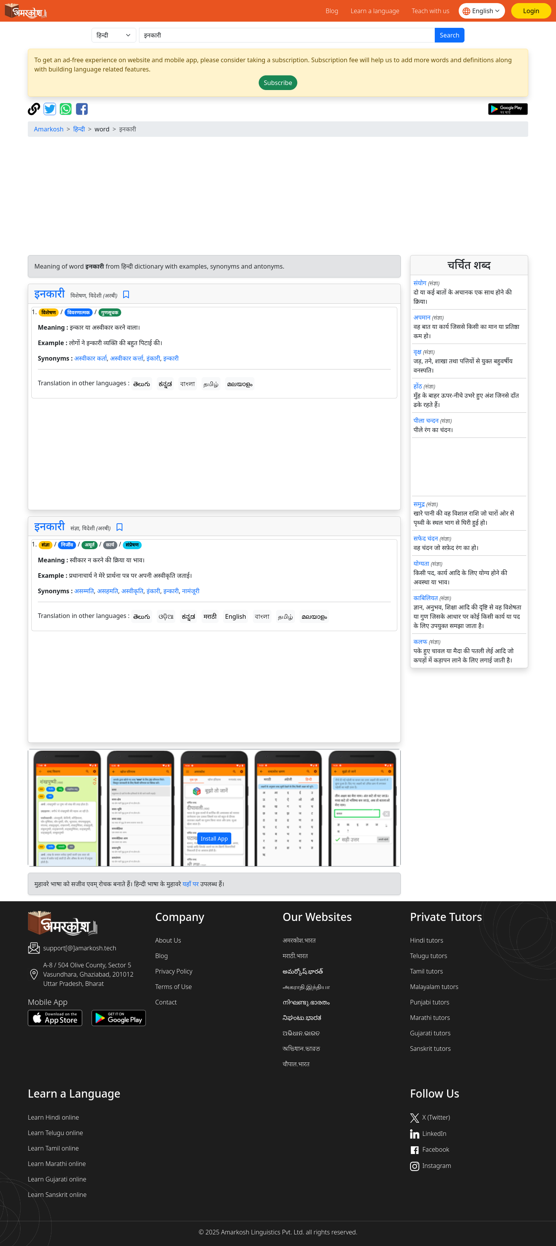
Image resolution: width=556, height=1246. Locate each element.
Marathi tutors (430, 1017)
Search (449, 35)
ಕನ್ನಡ (165, 384)
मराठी (210, 616)
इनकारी (49, 293)
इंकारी (153, 358)
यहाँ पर (191, 884)
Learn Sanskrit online (57, 1194)
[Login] (531, 11)
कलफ (420, 641)
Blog (331, 11)
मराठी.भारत (295, 956)
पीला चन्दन (426, 420)
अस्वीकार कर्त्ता (126, 358)
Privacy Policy (173, 971)
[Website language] (482, 11)
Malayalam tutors (434, 986)
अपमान (422, 317)
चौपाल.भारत (296, 1064)
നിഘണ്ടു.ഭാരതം (306, 1002)
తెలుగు (141, 384)
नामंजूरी (190, 591)
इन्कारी (171, 358)
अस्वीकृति (132, 591)
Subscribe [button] (278, 82)
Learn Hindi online (53, 1117)
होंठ (418, 386)
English (235, 616)
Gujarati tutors (430, 1033)
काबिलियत (426, 598)
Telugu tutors (428, 956)
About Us (168, 940)
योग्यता (421, 563)
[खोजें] (287, 35)
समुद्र (419, 504)
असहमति (107, 591)
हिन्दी (79, 129)
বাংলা (187, 384)
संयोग (420, 283)
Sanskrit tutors (430, 1048)
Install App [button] (214, 838)
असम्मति (84, 591)
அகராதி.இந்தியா (306, 986)
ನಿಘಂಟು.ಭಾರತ (302, 1017)
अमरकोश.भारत (299, 940)
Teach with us (430, 11)
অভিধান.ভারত (301, 1048)
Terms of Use (173, 986)
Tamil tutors (426, 971)
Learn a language (375, 11)
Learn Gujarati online (57, 1179)
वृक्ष (417, 351)
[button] (56, 807)
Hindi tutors (426, 940)
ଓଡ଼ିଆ (166, 616)
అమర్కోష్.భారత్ (303, 971)
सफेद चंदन (426, 538)
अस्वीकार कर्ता (90, 358)
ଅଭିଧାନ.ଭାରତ (301, 1033)
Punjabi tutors (429, 1002)
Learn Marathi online (57, 1163)
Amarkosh (49, 129)
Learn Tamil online (53, 1148)
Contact (166, 1002)
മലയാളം (240, 384)
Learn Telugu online (55, 1133)
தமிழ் (211, 384)
